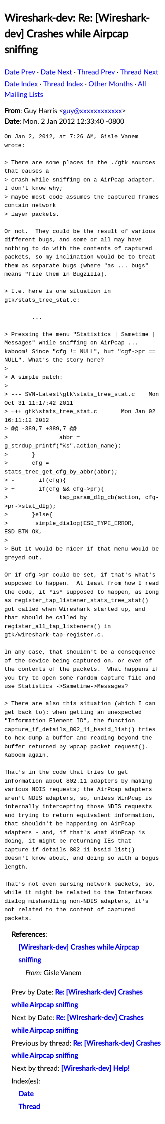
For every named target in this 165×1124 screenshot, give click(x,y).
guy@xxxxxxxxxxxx (92, 111)
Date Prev (19, 72)
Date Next (56, 72)
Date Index (21, 84)
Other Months (110, 84)
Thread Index (63, 84)
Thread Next (139, 72)
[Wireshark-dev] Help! (95, 1068)
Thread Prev (96, 72)
